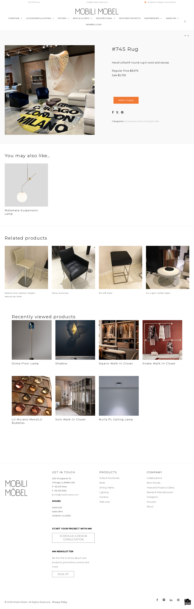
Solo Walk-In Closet (70, 419)
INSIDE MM (172, 18)
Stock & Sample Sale (148, 121)
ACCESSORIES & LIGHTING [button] (40, 18)
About (150, 506)
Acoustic (151, 501)
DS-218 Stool (106, 293)
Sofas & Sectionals (109, 478)
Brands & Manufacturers (160, 492)
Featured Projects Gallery (161, 487)
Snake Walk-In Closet (159, 363)
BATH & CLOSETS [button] (82, 18)
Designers (152, 497)
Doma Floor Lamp (25, 363)
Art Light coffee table (158, 293)
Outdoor (104, 497)
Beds (102, 482)
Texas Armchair (60, 293)
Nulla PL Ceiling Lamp (116, 419)
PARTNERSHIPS (153, 18)
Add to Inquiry (126, 100)
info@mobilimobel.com (97, 2)
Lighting (104, 492)
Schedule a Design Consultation (160, 2)
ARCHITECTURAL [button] (105, 18)
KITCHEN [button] (63, 18)
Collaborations (154, 478)
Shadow (61, 363)
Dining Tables (106, 487)
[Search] (185, 21)
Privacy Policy (59, 602)
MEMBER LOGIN (93, 24)
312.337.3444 (34, 2)
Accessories (130, 121)
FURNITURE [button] (15, 18)
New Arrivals (153, 482)
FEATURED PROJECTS (129, 18)
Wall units (104, 501)
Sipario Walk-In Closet (116, 363)
